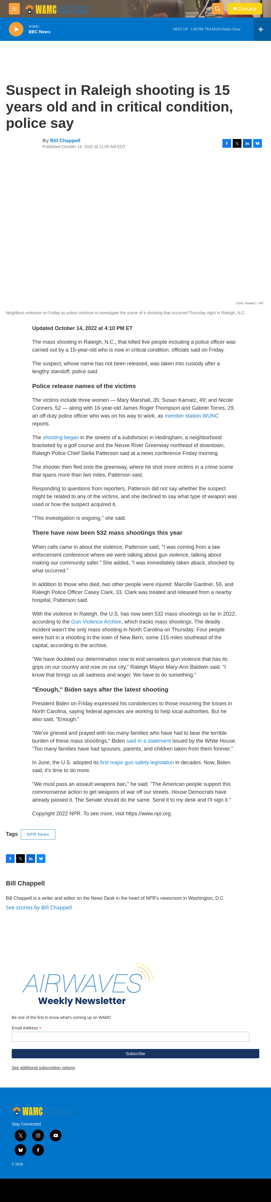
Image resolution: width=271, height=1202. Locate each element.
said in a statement (149, 741)
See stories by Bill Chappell (39, 907)
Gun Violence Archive (96, 622)
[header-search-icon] (218, 9)
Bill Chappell (65, 140)
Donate (247, 9)
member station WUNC (192, 416)
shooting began (61, 437)
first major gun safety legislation (137, 762)
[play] (16, 29)
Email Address (27, 1028)
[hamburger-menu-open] (14, 9)
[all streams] (262, 29)
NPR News (38, 834)
